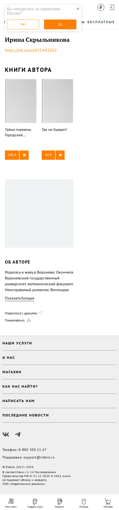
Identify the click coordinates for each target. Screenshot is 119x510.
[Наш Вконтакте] (5, 434)
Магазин (108, 503)
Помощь (83, 503)
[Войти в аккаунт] (111, 7)
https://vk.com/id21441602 (31, 50)
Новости (59, 503)
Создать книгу (35, 503)
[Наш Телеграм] (17, 434)
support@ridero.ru (39, 457)
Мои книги (11, 503)
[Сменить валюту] (100, 7)
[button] (21, 155)
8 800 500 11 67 (33, 449)
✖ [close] (77, 9)
